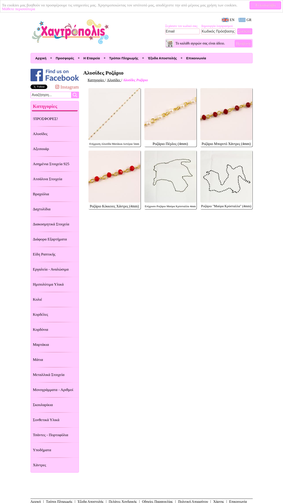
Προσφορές (65, 58)
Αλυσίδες (40, 134)
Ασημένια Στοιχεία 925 (51, 164)
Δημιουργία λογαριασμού (217, 26)
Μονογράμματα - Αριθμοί (53, 389)
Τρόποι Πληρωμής (123, 58)
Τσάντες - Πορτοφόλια (50, 435)
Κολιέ (37, 299)
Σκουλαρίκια (43, 404)
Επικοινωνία (196, 58)
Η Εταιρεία (91, 58)
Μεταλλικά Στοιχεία (49, 374)
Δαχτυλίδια (42, 209)
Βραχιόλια (41, 194)
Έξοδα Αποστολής (162, 58)
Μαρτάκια (41, 344)
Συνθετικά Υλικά (46, 420)
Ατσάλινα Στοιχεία (47, 179)
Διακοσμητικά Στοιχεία (51, 224)
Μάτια (38, 359)
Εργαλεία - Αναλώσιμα (51, 269)
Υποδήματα (42, 450)
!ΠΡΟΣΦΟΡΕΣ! (45, 118)
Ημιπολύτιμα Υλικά (48, 284)
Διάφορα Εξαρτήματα (50, 239)
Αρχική (40, 58)
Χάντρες (39, 465)
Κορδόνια (40, 329)
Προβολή (243, 43)
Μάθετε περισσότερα (18, 9)
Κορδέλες (40, 314)
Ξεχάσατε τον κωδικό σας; (181, 26)
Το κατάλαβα (265, 5)
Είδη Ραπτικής (44, 254)
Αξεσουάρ (41, 149)
